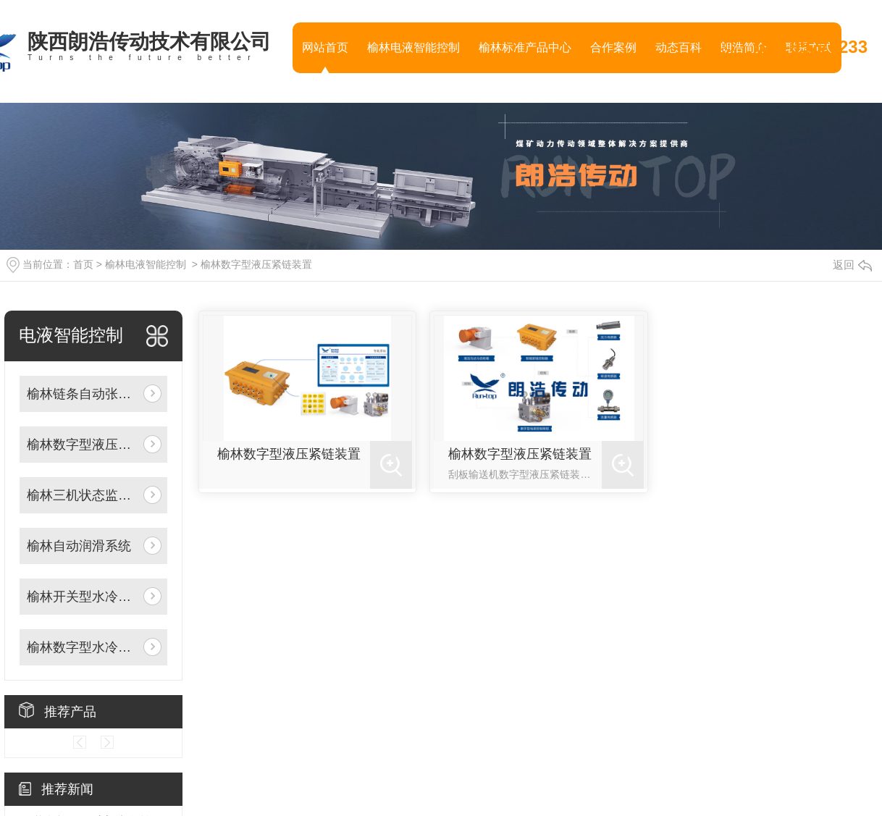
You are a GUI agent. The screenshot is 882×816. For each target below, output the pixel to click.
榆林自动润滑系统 (79, 546)
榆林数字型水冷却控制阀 (82, 647)
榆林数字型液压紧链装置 (256, 264)
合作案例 (613, 47)
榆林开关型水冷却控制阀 (82, 596)
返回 (852, 264)
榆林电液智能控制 (413, 47)
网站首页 (325, 47)
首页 (83, 264)
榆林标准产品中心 (525, 47)
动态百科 (678, 47)
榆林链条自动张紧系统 (82, 394)
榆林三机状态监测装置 (82, 495)
